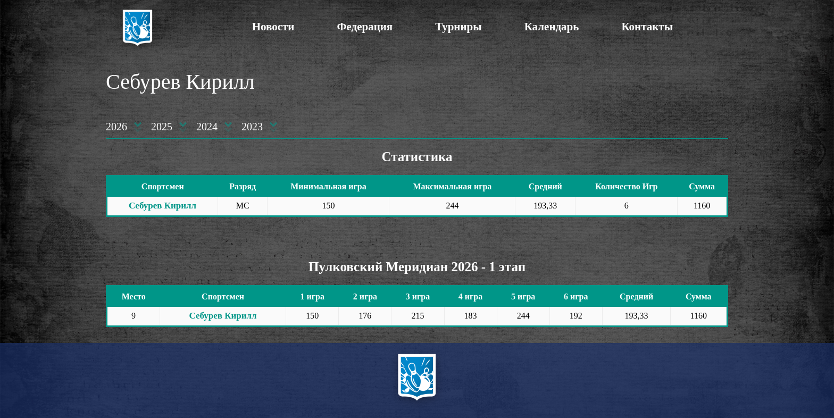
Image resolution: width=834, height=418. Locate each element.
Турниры (458, 26)
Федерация (365, 26)
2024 (207, 126)
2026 (116, 126)
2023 (252, 126)
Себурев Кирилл (162, 205)
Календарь (551, 26)
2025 (161, 126)
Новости (273, 26)
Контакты (647, 26)
